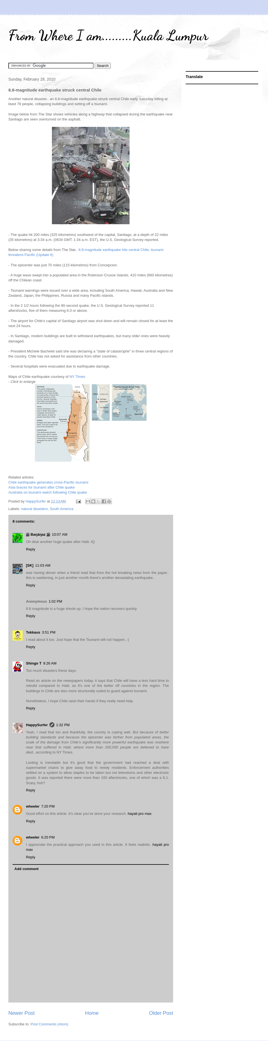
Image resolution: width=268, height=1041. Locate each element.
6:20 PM (47, 837)
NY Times (77, 377)
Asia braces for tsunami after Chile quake (41, 487)
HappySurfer (37, 725)
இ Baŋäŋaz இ (38, 534)
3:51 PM (48, 632)
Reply (30, 549)
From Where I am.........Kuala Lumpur (108, 35)
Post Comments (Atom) (49, 1024)
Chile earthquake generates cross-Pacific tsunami (48, 482)
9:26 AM (50, 663)
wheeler (32, 806)
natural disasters (34, 509)
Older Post (161, 1013)
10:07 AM (60, 534)
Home (92, 1013)
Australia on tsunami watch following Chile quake (47, 492)
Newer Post (21, 1013)
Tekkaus (33, 632)
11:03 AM (43, 565)
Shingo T (34, 663)
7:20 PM (47, 806)
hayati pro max (139, 813)
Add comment (27, 869)
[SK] (30, 565)
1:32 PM (63, 725)
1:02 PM (55, 601)
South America (61, 509)
